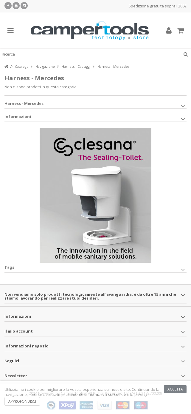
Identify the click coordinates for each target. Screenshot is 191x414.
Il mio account (18, 331)
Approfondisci (22, 401)
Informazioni (17, 116)
